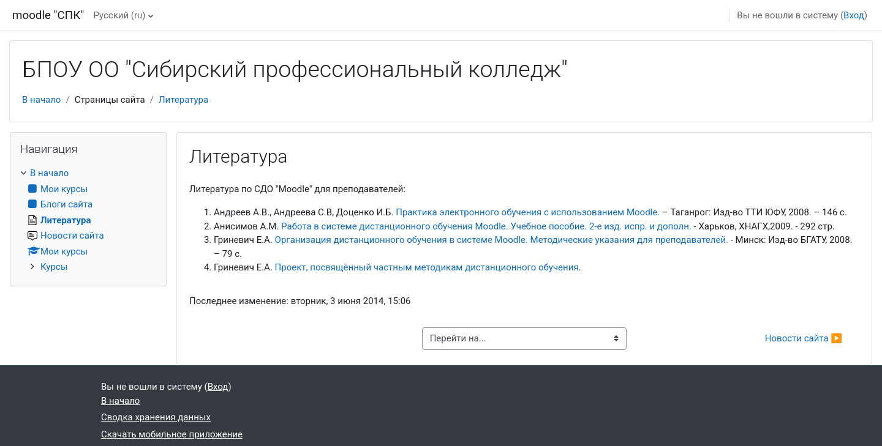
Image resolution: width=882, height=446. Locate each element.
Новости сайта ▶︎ (803, 338)
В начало (41, 99)
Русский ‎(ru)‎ (119, 15)
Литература (183, 99)
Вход (853, 15)
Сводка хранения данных (156, 417)
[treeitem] (88, 220)
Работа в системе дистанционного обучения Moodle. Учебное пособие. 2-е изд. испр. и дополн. (486, 226)
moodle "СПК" (48, 15)
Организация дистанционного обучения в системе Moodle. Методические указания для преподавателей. (501, 239)
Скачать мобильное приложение (172, 434)
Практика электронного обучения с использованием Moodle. (528, 212)
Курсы (53, 266)
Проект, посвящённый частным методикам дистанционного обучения (427, 267)
